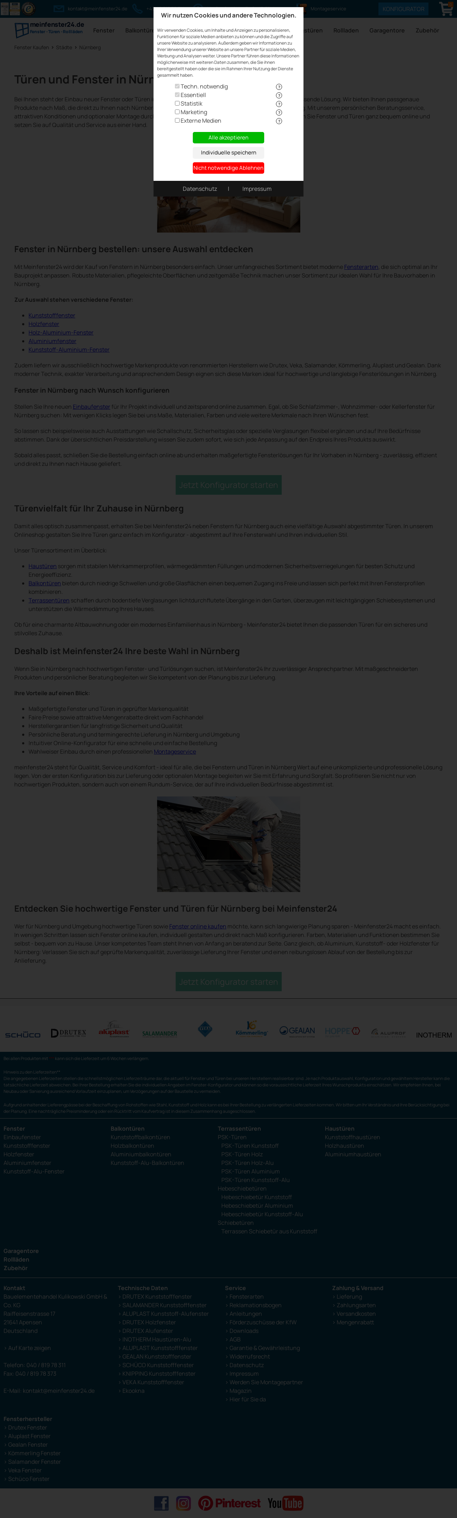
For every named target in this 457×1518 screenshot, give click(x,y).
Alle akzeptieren (228, 137)
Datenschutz (200, 189)
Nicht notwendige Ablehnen (228, 168)
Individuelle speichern (228, 152)
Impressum (257, 189)
